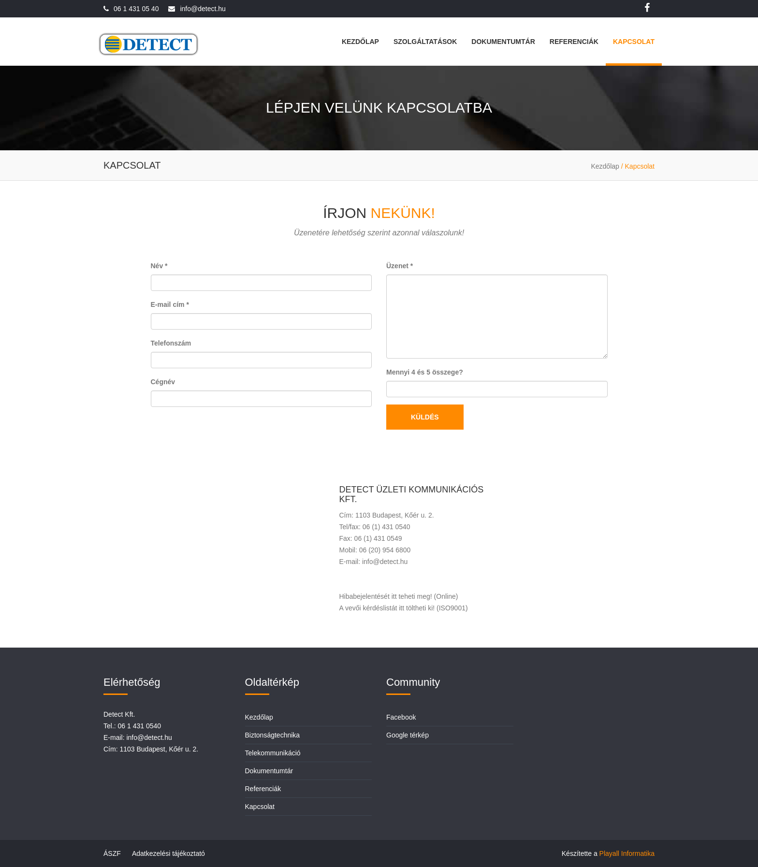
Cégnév (163, 382)
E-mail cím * (170, 304)
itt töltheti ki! (417, 608)
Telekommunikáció (273, 753)
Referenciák (574, 41)
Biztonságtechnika (272, 735)
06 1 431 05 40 (136, 9)
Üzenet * (399, 266)
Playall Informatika (627, 853)
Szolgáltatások (425, 41)
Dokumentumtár (503, 41)
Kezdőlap (360, 41)
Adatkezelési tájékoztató (168, 853)
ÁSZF (112, 853)
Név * (159, 266)
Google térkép (407, 735)
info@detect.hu (202, 9)
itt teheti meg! (412, 596)
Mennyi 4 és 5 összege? (424, 372)
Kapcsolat (634, 41)
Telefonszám (171, 343)
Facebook (401, 717)
